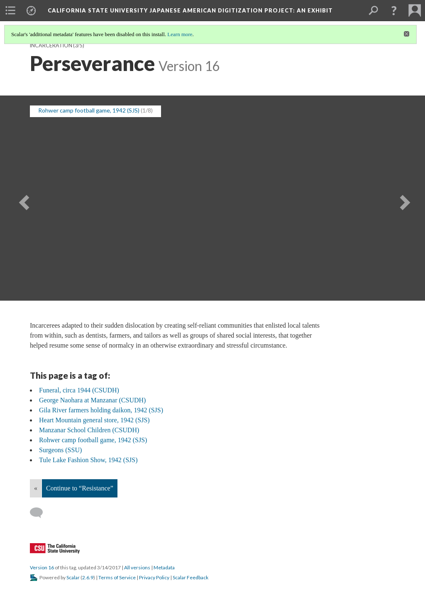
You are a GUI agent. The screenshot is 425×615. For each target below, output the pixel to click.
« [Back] (35, 488)
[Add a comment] (40, 512)
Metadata (164, 567)
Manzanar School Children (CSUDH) (89, 430)
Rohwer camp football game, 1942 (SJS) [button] (88, 110)
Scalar (73, 577)
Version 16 (42, 567)
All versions (137, 567)
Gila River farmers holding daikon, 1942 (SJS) (101, 410)
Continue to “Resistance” (79, 488)
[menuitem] (10, 10)
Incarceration (51, 45)
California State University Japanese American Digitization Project (190, 10)
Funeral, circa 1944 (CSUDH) (79, 390)
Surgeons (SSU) (60, 449)
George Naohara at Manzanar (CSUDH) (92, 400)
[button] (393, 10)
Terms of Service (117, 577)
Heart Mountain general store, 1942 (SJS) (94, 420)
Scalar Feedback (190, 577)
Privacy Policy (154, 577)
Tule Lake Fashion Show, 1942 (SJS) (88, 459)
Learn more (179, 34)
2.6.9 (87, 577)
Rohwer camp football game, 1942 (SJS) (93, 439)
